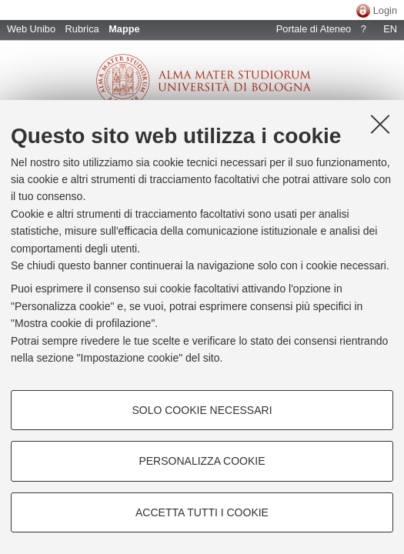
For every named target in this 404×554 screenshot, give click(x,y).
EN (390, 29)
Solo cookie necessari (202, 410)
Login (385, 10)
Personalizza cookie (202, 461)
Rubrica (82, 29)
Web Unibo (31, 29)
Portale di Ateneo (313, 29)
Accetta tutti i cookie (202, 512)
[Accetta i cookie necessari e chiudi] (380, 124)
